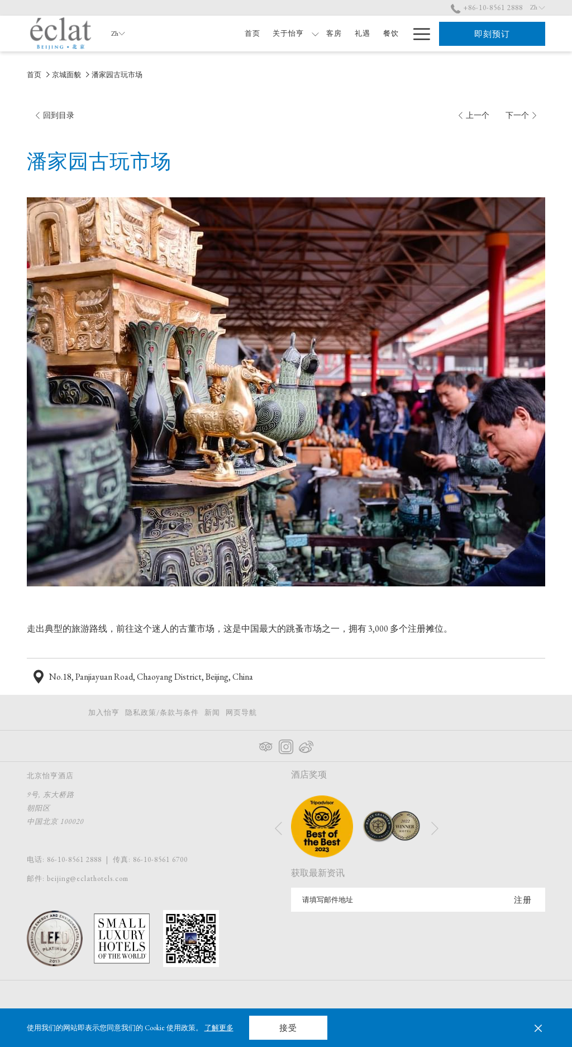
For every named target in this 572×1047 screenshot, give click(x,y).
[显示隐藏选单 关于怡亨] (315, 33)
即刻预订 (492, 34)
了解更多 (218, 1027)
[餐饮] (390, 33)
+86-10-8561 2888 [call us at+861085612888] (487, 7)
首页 (34, 74)
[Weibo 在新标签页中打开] (306, 744)
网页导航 (241, 712)
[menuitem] (105, 712)
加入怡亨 (104, 712)
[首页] (252, 33)
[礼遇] (363, 33)
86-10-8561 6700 (160, 859)
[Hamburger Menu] (417, 33)
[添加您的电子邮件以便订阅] (395, 900)
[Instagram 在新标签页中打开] (286, 744)
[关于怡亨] (288, 33)
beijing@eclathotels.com (87, 878)
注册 (523, 899)
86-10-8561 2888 (74, 859)
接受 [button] (288, 1027)
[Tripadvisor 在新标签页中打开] (266, 744)
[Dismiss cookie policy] (538, 1028)
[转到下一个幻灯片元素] (435, 828)
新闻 (212, 712)
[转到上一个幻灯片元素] (278, 828)
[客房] (334, 33)
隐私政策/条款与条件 (162, 712)
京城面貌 (66, 74)
